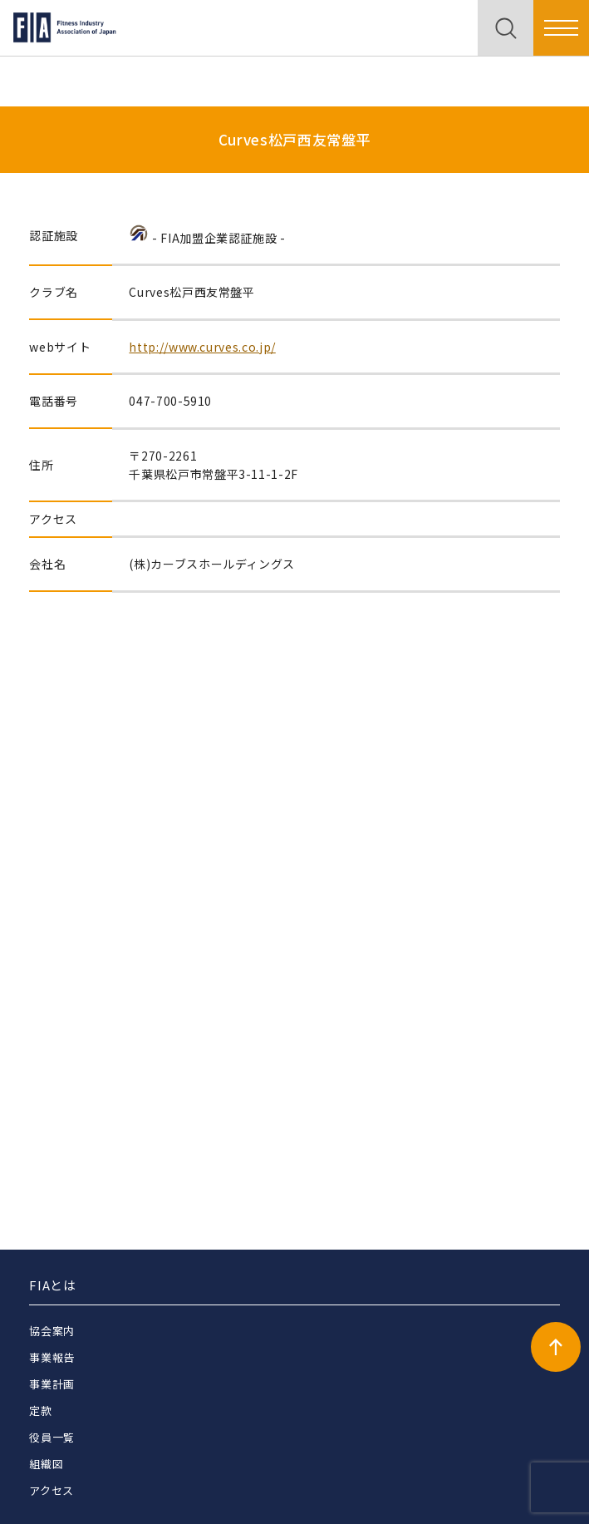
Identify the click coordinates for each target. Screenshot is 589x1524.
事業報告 (52, 1357)
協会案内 (52, 1331)
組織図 (46, 1464)
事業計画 (52, 1384)
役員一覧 (52, 1437)
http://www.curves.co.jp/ (202, 346)
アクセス (51, 1490)
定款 (40, 1410)
